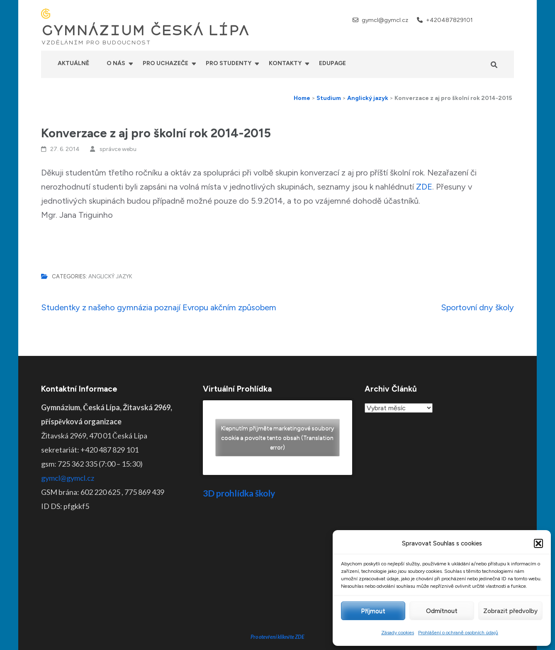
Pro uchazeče (165, 63)
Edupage (332, 63)
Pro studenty (228, 63)
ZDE (424, 187)
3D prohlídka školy (239, 493)
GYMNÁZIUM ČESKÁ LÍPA (145, 31)
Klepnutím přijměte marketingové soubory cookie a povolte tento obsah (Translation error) (277, 438)
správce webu (118, 149)
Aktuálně (73, 63)
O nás (116, 63)
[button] (538, 543)
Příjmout (373, 611)
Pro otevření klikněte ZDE (278, 574)
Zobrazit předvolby (510, 611)
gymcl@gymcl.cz (385, 20)
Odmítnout (442, 611)
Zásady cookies (397, 632)
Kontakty (285, 63)
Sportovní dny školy (477, 307)
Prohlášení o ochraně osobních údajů (458, 632)
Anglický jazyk (110, 276)
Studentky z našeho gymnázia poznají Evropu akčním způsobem (158, 307)
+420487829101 (449, 20)
